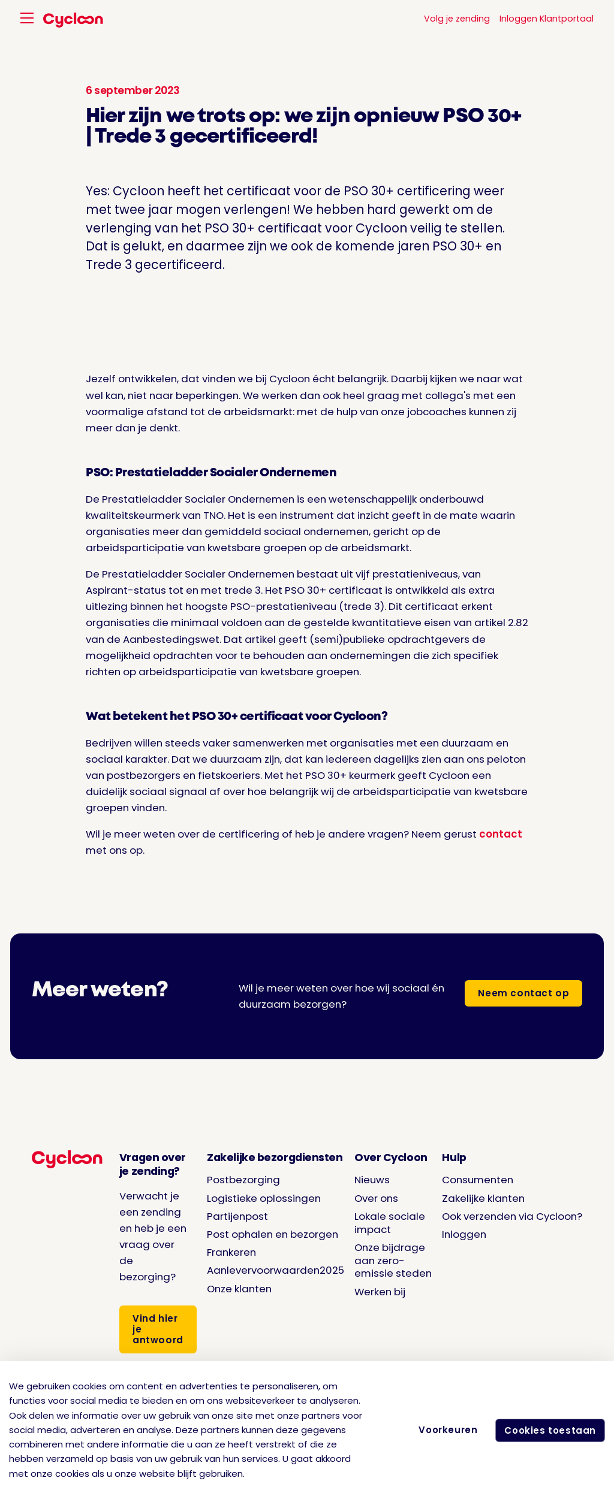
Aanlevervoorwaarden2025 (275, 1270)
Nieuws (372, 1179)
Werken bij (379, 1292)
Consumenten (477, 1179)
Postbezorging (243, 1179)
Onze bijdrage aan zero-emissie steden (393, 1260)
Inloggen (464, 1234)
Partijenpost (237, 1216)
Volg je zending (457, 19)
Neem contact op (523, 993)
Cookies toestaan (548, 1430)
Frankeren (231, 1252)
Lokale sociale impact (389, 1223)
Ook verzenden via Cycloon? (512, 1216)
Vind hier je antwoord (158, 1329)
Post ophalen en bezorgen (272, 1234)
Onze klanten (239, 1289)
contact (500, 834)
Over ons (376, 1198)
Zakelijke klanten (483, 1198)
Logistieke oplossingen (264, 1198)
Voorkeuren (444, 1430)
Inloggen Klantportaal (546, 19)
